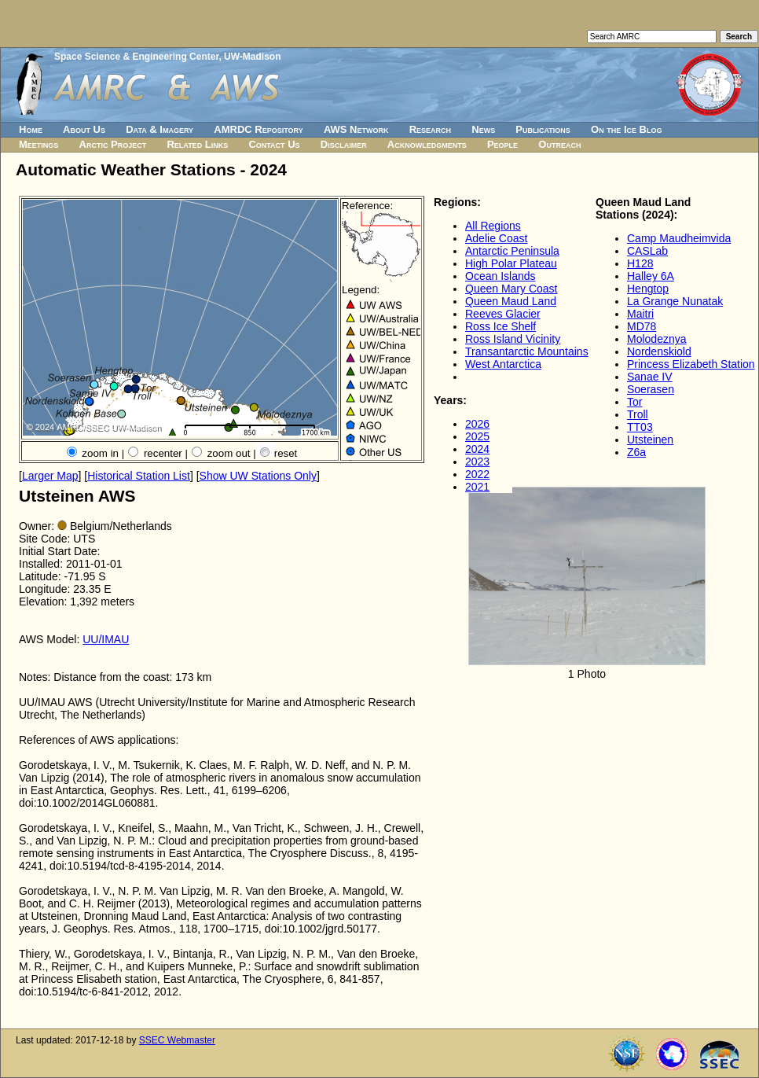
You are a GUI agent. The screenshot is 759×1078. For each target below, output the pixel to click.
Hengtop (648, 288)
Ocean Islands (500, 276)
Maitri (640, 313)
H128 (640, 263)
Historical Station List (138, 475)
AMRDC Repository (258, 129)
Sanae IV (650, 376)
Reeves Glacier (503, 313)
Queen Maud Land (510, 301)
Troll (637, 414)
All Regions (493, 225)
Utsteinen (650, 439)
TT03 (640, 427)
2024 (477, 449)
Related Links (197, 144)
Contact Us (273, 144)
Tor (634, 402)
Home (30, 129)
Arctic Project (113, 144)
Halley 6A (650, 276)
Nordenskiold (659, 351)
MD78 (641, 326)
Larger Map (50, 475)
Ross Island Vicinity (512, 339)
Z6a (636, 452)
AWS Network (356, 129)
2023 (477, 461)
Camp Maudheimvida (679, 238)
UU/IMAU (105, 639)
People (502, 144)
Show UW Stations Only (258, 475)
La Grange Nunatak (675, 301)
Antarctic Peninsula (512, 251)
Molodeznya (657, 339)
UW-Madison (252, 56)
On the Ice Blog (626, 129)
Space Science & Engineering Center (136, 56)
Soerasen (650, 389)
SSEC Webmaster (177, 1040)
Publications (542, 129)
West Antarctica (503, 364)
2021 (477, 486)
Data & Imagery (159, 129)
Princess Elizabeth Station (691, 364)
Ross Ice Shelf (500, 326)
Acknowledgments (427, 144)
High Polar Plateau (511, 263)
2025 (477, 436)
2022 (477, 474)
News (483, 129)
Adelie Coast (496, 238)
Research (430, 129)
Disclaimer (344, 144)
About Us (84, 129)
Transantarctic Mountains (526, 351)
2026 (477, 424)
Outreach (559, 144)
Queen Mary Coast (511, 288)
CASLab (647, 251)
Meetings (38, 144)
